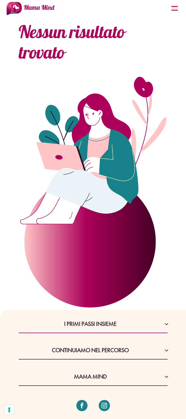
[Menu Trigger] (174, 10)
